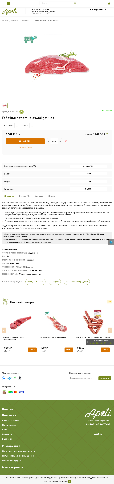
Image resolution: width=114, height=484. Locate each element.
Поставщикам (9, 425)
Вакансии (7, 439)
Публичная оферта (11, 460)
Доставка (38, 196)
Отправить (104, 378)
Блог (4, 429)
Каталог (7, 409)
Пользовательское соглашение (18, 455)
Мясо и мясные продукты (77, 282)
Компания (9, 415)
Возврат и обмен (10, 420)
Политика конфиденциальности (18, 451)
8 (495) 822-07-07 (99, 10)
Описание (9, 196)
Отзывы (24, 196)
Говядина (55, 282)
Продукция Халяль (35, 282)
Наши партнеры (13, 467)
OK (70, 482)
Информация (11, 446)
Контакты (7, 434)
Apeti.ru (98, 434)
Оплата (51, 196)
